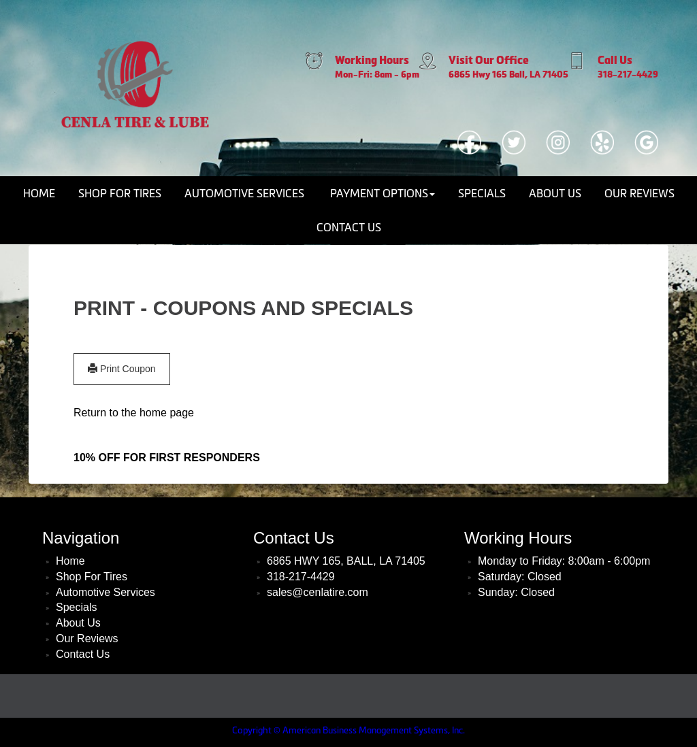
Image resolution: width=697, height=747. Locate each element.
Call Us (615, 60)
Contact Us (349, 227)
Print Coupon (122, 368)
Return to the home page (134, 412)
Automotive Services (244, 193)
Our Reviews (639, 193)
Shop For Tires (119, 193)
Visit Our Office (489, 60)
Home (39, 193)
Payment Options (382, 193)
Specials (482, 193)
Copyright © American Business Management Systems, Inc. (348, 730)
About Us (555, 193)
